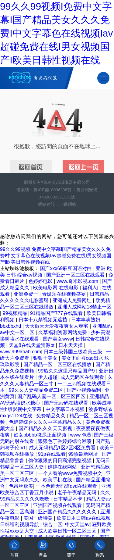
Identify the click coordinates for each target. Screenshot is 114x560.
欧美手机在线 (58, 479)
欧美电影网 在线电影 (56, 287)
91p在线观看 (52, 454)
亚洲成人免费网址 (73, 300)
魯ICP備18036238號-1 (54, 189)
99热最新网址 (83, 454)
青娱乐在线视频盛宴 (64, 294)
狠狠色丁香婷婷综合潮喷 (65, 441)
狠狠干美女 (46, 358)
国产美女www (58, 338)
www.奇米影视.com (78, 281)
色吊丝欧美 (21, 486)
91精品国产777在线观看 (57, 313)
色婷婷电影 (41, 281)
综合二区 (52, 524)
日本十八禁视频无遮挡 (43, 319)
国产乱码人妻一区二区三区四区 (52, 396)
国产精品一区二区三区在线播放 (58, 364)
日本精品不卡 (68, 498)
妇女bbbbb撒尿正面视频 (40, 434)
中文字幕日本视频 (66, 409)
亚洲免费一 (26, 294)
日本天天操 (71, 345)
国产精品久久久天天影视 (46, 428)
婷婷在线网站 (63, 466)
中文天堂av (77, 524)
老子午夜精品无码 (77, 492)
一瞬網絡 (67, 204)
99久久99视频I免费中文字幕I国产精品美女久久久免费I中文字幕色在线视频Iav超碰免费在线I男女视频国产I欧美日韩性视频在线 (56, 33)
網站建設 (46, 204)
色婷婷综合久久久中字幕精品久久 (46, 422)
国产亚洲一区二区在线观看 (76, 274)
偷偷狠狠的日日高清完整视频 (60, 460)
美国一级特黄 (38, 518)
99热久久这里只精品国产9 (67, 370)
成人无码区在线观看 (82, 377)
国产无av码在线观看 (66, 402)
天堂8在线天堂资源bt (32, 345)
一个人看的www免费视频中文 (70, 473)
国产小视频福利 (84, 390)
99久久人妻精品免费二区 (36, 390)
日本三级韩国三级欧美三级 (73, 351)
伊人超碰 (47, 377)
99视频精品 (15, 313)
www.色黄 (81, 434)
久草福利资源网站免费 (63, 332)
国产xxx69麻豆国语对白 (66, 268)
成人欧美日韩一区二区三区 (68, 530)
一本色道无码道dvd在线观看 (67, 486)
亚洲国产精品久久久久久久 (68, 511)
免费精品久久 (51, 415)
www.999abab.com (20, 351)
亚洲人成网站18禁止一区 (84, 306)
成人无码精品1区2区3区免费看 (63, 447)
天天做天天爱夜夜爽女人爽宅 (57, 326)
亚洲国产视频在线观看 (58, 505)
